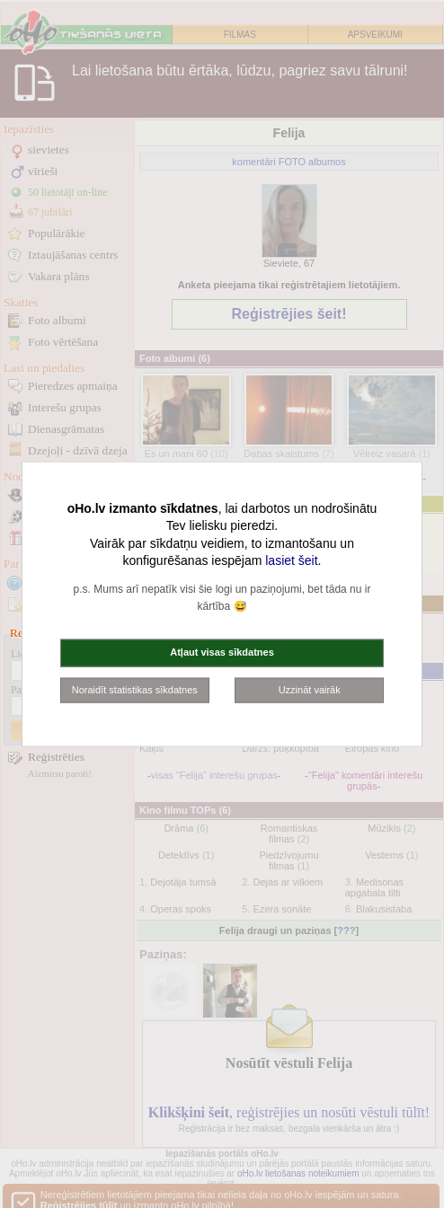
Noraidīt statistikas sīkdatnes (135, 688)
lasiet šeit (291, 560)
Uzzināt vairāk (310, 688)
